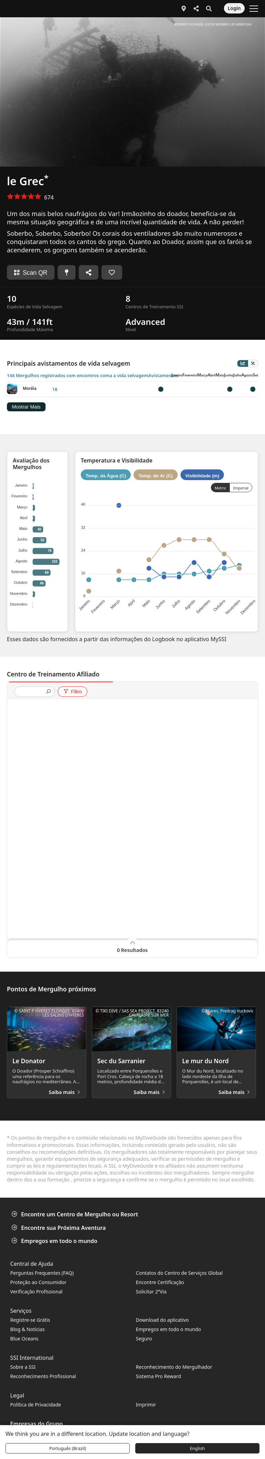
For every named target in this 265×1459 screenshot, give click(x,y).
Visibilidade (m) (202, 475)
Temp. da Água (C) (106, 475)
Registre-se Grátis (30, 1320)
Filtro (72, 691)
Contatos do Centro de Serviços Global (179, 1273)
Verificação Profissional (36, 1291)
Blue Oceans (24, 1338)
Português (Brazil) (67, 1448)
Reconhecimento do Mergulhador (174, 1367)
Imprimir (146, 1404)
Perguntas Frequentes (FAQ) (42, 1273)
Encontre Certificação (160, 1282)
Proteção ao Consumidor (38, 1282)
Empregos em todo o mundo (55, 1241)
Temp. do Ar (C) (156, 475)
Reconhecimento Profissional (43, 1376)
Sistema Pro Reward (158, 1376)
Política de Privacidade (35, 1404)
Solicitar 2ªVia (151, 1291)
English (197, 1448)
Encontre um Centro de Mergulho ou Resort (75, 1214)
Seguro (144, 1338)
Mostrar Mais (26, 407)
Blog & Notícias (27, 1329)
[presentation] (32, 692)
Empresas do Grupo (36, 1424)
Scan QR (30, 272)
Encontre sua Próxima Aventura (59, 1228)
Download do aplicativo (162, 1320)
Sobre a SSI (23, 1367)
